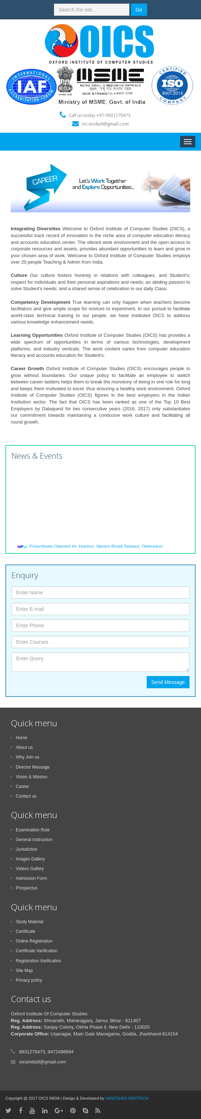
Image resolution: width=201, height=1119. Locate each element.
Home (19, 737)
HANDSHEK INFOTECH (127, 1098)
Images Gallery (28, 858)
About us (22, 747)
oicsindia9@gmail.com (105, 124)
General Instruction (31, 839)
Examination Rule (30, 829)
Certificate (23, 931)
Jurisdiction (24, 849)
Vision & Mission (29, 776)
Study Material (27, 921)
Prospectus (24, 888)
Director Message (30, 767)
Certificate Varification (34, 950)
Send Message (168, 682)
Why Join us (25, 757)
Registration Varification (36, 960)
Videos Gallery (27, 868)
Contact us (23, 796)
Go (139, 10)
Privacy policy (26, 980)
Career (20, 786)
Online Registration (31, 941)
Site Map (22, 970)
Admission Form (29, 878)
